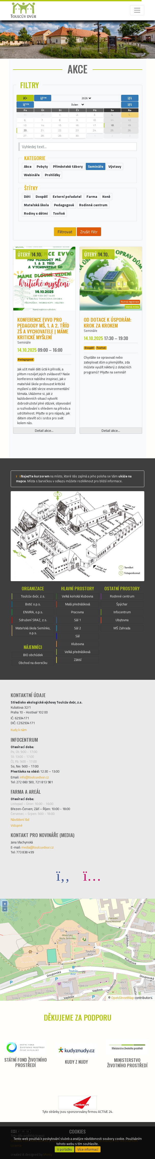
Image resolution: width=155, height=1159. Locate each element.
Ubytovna (122, 619)
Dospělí (89, 348)
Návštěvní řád (20, 819)
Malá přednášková (77, 604)
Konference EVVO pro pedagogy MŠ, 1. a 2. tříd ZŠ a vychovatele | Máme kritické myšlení (43, 328)
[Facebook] (63, 875)
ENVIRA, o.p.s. (33, 612)
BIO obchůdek (33, 654)
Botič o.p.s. (33, 604)
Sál (77, 636)
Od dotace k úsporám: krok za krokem (107, 322)
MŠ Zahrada (122, 628)
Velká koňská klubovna (77, 596)
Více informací (87, 1149)
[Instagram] (92, 875)
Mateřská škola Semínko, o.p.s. (33, 630)
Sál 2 (77, 628)
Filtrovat (65, 232)
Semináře (24, 342)
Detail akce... (44, 430)
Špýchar (122, 604)
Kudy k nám (19, 729)
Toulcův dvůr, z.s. (33, 596)
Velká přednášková (77, 651)
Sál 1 (77, 619)
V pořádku (64, 1149)
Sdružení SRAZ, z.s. (33, 619)
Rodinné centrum (122, 596)
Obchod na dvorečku (33, 662)
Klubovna (77, 643)
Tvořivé (101, 348)
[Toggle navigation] (137, 10)
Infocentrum (122, 612)
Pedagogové (25, 359)
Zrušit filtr (88, 232)
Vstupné (16, 825)
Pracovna (77, 612)
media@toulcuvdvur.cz (37, 847)
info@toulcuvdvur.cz (34, 777)
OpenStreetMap (122, 997)
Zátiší (77, 659)
